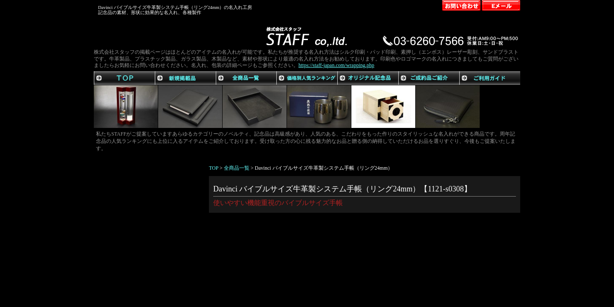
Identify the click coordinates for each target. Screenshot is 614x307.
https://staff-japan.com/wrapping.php (336, 65)
